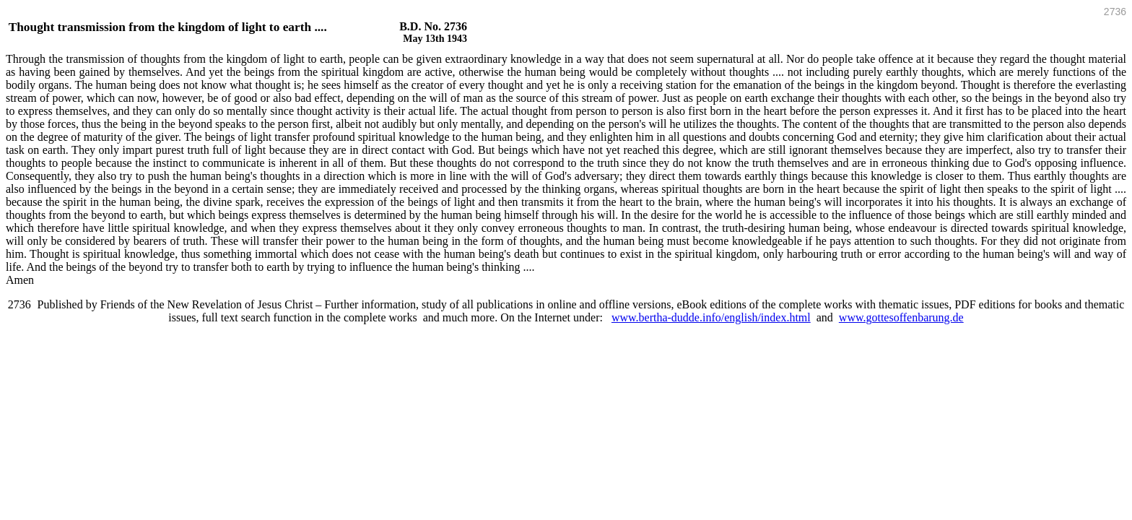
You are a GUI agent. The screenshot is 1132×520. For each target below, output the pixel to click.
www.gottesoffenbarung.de (901, 317)
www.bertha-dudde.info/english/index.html (711, 317)
